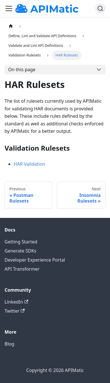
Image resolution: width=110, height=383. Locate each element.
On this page (22, 69)
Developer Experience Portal (35, 260)
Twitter (15, 311)
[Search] (100, 8)
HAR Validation (29, 164)
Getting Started (21, 242)
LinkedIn (16, 302)
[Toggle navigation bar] (9, 8)
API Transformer (22, 269)
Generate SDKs (20, 251)
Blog (9, 344)
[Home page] (11, 26)
